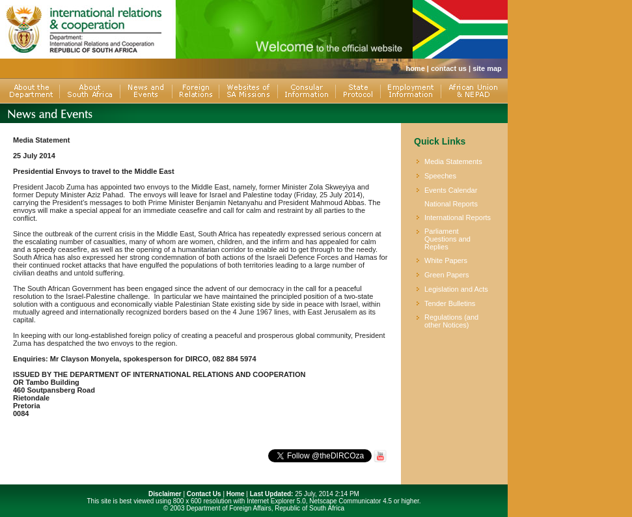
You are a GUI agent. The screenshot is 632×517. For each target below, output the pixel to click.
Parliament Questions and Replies (447, 239)
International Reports (457, 217)
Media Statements (453, 161)
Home (236, 493)
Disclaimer (165, 493)
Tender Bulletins (449, 303)
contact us (449, 68)
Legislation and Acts (456, 289)
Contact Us (204, 493)
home (414, 68)
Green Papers (446, 275)
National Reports (451, 204)
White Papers (445, 260)
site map (487, 68)
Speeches (440, 176)
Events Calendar (450, 190)
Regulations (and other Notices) (451, 321)
